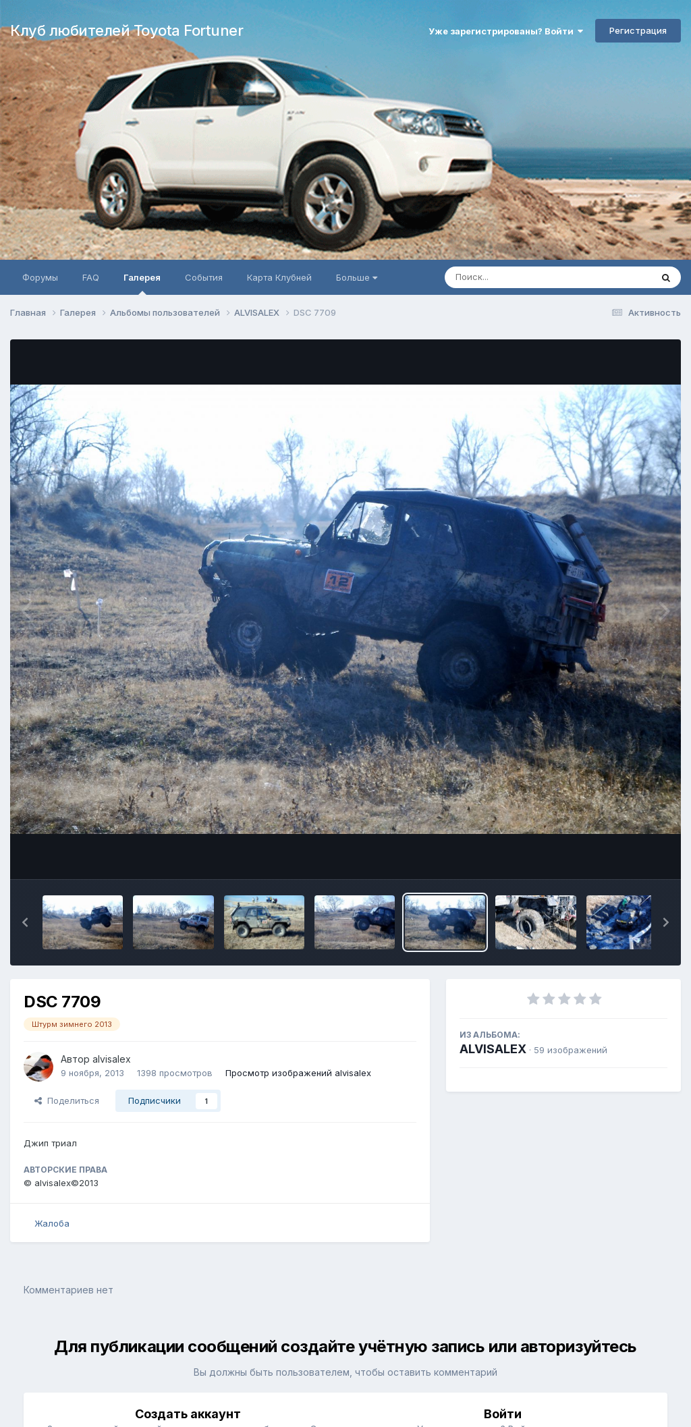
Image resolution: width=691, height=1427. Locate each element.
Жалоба (52, 1223)
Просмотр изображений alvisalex (298, 1072)
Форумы (40, 277)
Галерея (142, 283)
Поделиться (66, 1100)
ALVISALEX (493, 1049)
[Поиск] (522, 277)
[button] (25, 922)
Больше (356, 277)
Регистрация (638, 30)
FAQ (90, 277)
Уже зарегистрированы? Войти (506, 31)
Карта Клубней (279, 277)
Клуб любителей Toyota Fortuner (126, 30)
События (204, 277)
